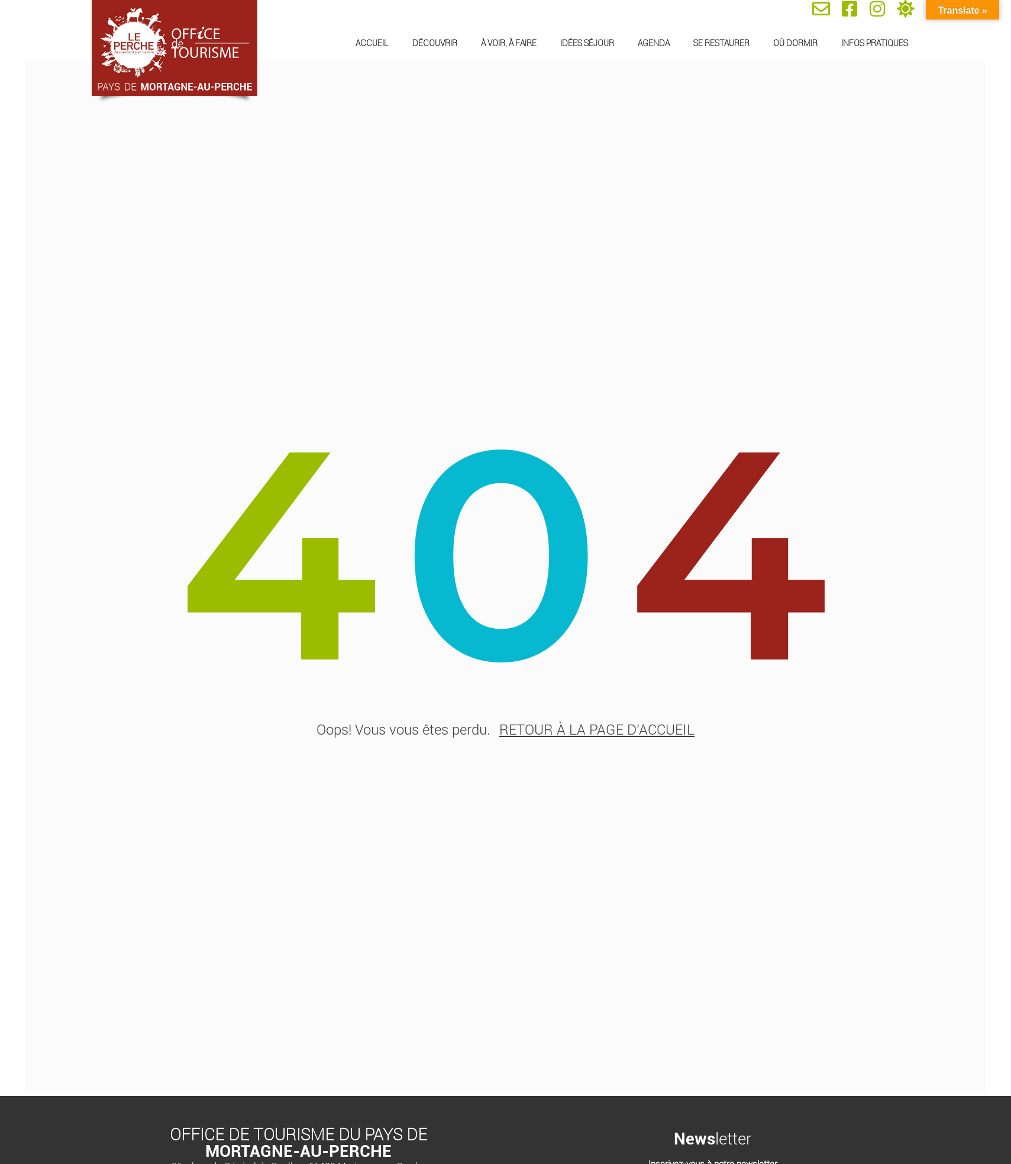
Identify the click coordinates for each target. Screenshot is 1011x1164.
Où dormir (795, 43)
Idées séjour (587, 43)
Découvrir (434, 43)
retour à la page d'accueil (597, 734)
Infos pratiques (874, 43)
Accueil (372, 43)
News (694, 1140)
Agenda (654, 43)
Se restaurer (721, 43)
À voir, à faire (509, 43)
